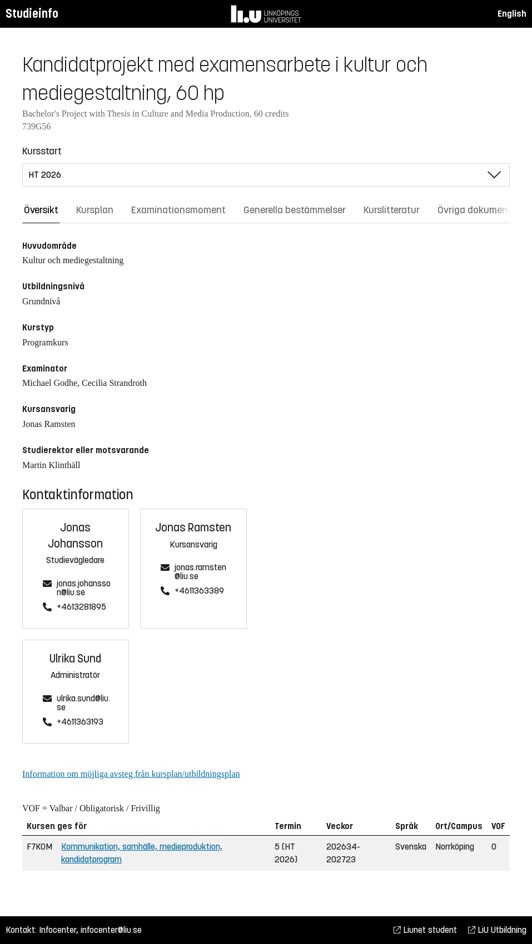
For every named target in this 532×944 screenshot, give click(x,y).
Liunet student (425, 930)
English (512, 13)
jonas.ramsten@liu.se (200, 572)
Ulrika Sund (75, 659)
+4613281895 (81, 607)
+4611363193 (80, 722)
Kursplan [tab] (94, 210)
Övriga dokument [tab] (474, 210)
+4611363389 (199, 591)
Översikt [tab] (41, 210)
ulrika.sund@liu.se (83, 703)
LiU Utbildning (497, 930)
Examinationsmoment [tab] (178, 210)
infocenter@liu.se (111, 930)
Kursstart (42, 151)
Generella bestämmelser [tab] (294, 210)
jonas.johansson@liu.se (84, 588)
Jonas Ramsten (193, 528)
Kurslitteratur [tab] (392, 210)
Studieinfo (32, 13)
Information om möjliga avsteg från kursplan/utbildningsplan (131, 774)
